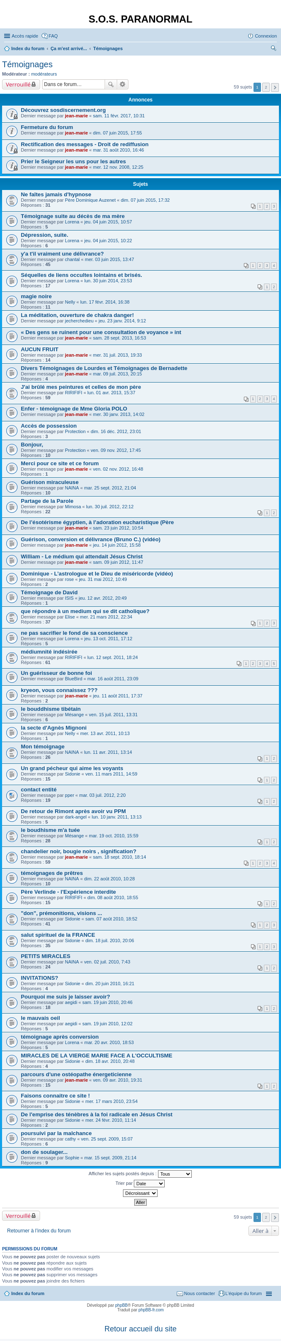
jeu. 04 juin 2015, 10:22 (108, 240)
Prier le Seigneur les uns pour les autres (73, 161)
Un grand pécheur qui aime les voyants (72, 768)
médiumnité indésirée (49, 652)
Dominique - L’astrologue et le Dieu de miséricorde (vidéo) (97, 573)
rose (69, 579)
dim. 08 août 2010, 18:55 (113, 897)
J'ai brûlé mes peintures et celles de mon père (81, 387)
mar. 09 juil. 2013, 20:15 (117, 373)
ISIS (69, 598)
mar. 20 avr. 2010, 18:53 (109, 1042)
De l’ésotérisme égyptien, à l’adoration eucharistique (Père (97, 522)
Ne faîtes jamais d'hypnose (56, 194)
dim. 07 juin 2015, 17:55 (117, 132)
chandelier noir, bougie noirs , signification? (78, 851)
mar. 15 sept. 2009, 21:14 (110, 1157)
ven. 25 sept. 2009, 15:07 (107, 1138)
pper (69, 795)
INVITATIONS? (39, 978)
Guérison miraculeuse (50, 482)
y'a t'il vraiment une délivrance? (62, 254)
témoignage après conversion (60, 1037)
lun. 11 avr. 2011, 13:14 (108, 752)
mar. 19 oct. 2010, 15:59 (113, 835)
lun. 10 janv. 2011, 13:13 (117, 816)
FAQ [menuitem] (53, 35)
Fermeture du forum (47, 127)
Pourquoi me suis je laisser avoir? (65, 997)
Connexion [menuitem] (266, 35)
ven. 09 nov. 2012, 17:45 (116, 450)
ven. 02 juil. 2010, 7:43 (107, 961)
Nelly (70, 301)
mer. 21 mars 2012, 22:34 (106, 616)
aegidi (71, 1002)
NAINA (72, 487)
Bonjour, (32, 444)
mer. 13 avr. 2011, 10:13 (105, 733)
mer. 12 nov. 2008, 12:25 (118, 167)
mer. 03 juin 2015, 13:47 (109, 259)
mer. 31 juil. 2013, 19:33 (117, 354)
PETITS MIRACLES (45, 956)
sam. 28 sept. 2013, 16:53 (119, 337)
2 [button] (266, 87)
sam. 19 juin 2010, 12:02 (107, 1023)
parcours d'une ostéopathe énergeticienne (76, 1074)
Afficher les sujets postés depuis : (139, 1174)
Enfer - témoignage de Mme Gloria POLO (74, 409)
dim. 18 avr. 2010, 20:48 (110, 1061)
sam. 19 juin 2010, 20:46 (107, 1002)
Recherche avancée (122, 84)
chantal (72, 259)
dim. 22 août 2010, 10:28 (109, 878)
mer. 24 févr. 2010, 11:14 (110, 1120)
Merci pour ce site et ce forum (60, 463)
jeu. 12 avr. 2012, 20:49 (103, 598)
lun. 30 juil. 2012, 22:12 (110, 506)
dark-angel (76, 816)
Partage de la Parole (47, 501)
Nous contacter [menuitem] (199, 1293)
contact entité (39, 789)
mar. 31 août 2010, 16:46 (118, 149)
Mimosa (73, 506)
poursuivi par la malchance (56, 1133)
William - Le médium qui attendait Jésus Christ (82, 556)
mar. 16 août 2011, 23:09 (113, 678)
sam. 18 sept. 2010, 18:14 (119, 856)
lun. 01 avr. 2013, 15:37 (111, 392)
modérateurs (44, 73)
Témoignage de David (49, 592)
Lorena (72, 221)
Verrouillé (18, 84)
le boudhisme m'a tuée (50, 830)
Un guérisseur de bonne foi (56, 673)
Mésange (74, 714)
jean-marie (76, 115)
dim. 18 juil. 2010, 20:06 (109, 940)
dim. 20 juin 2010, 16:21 (109, 983)
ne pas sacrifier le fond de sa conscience (74, 633)
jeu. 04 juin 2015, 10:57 (108, 221)
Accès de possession (49, 426)
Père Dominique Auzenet (90, 200)
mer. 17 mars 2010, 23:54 (111, 1101)
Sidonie (72, 773)
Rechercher (111, 84)
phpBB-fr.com (151, 1310)
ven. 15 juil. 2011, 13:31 (113, 714)
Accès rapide (25, 35)
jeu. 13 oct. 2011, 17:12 (108, 638)
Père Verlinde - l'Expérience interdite (68, 892)
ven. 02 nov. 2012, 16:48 (118, 469)
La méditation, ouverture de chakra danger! (77, 315)
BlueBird (74, 678)
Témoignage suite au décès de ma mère (73, 216)
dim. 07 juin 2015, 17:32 (145, 200)
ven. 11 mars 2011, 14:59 (111, 773)
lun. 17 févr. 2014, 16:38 (104, 301)
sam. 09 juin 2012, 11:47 (118, 562)
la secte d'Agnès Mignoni (54, 728)
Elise (70, 616)
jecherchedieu (79, 320)
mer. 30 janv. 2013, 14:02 (118, 414)
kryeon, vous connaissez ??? (59, 690)
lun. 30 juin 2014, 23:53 (108, 280)
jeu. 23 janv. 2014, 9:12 (122, 320)
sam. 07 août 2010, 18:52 (111, 918)
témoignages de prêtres (52, 873)
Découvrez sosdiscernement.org (63, 110)
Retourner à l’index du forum (39, 1231)
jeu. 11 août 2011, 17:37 (118, 695)
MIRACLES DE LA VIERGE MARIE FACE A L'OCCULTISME (96, 1055)
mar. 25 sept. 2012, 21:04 (110, 487)
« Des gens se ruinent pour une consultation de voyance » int (101, 332)
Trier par (140, 1183)
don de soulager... (44, 1152)
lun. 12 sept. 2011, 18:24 (113, 657)
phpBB (121, 1305)
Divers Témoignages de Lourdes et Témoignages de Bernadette (104, 368)
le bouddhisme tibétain (51, 709)
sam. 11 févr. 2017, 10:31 (119, 115)
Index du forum (27, 1293)
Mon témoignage (43, 746)
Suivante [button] (275, 87)
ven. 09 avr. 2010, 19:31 (117, 1079)
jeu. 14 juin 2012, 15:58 (116, 545)
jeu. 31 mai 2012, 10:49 (103, 579)
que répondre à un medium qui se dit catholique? (85, 611)
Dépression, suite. (44, 235)
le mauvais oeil (40, 1018)
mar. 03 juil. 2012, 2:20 (102, 795)
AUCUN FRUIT (39, 349)
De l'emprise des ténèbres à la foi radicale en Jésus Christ (97, 1114)
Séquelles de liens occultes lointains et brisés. (81, 275)
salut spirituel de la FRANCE (58, 935)
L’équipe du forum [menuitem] (244, 1293)
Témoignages (27, 64)
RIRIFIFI (74, 392)
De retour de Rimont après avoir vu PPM (73, 811)
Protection (75, 431)
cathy (70, 1138)
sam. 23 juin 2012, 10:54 (118, 527)
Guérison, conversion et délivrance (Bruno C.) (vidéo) (91, 539)
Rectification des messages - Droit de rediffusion (84, 144)
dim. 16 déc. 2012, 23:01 (116, 431)
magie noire (36, 296)
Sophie (72, 1157)
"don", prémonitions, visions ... (61, 913)
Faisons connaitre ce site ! (55, 1096)
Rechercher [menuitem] (273, 49)
